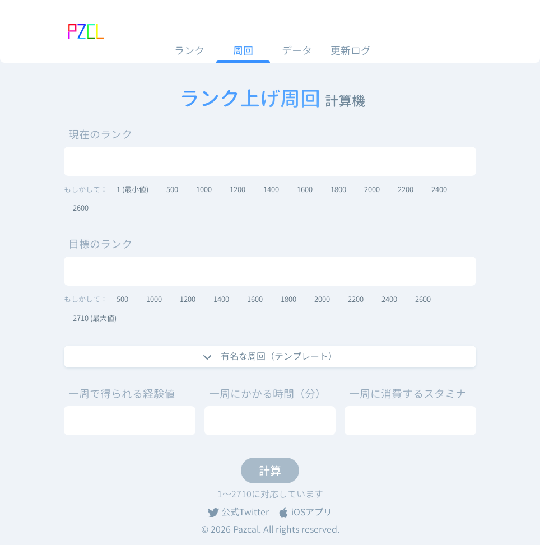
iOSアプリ (305, 512)
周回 (243, 51)
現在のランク (100, 134)
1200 (237, 189)
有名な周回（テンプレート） (270, 356)
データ (297, 51)
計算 (270, 470)
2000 (372, 189)
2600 (81, 208)
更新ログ (350, 51)
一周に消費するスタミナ (407, 393)
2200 (405, 189)
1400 (271, 189)
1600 (305, 189)
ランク (189, 51)
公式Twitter (238, 512)
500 (172, 189)
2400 (439, 189)
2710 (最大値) (95, 318)
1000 (204, 189)
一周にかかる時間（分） (267, 393)
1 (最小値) (132, 189)
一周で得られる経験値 (121, 393)
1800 (338, 189)
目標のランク (100, 243)
